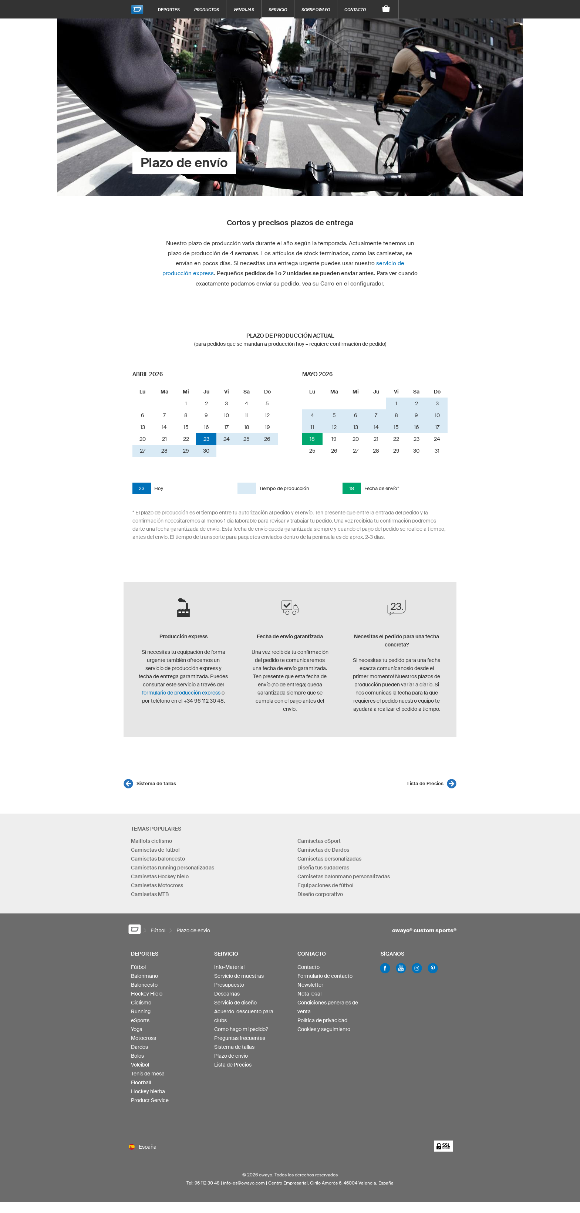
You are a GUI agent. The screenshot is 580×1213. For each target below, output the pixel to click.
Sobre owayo (315, 9)
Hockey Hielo (146, 994)
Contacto (355, 9)
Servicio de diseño (235, 1003)
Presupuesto (229, 985)
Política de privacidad (322, 1020)
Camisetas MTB (150, 894)
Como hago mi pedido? (241, 1029)
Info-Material (229, 967)
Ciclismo (141, 1003)
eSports (140, 1020)
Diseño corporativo (320, 894)
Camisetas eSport (319, 841)
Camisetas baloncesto (158, 859)
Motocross (143, 1038)
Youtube (401, 968)
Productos (206, 9)
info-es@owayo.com (244, 1182)
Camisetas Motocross (157, 885)
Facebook (385, 968)
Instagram (416, 968)
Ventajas (243, 9)
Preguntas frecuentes (239, 1038)
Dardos (139, 1047)
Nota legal (309, 994)
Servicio (278, 9)
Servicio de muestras (239, 976)
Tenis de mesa (148, 1074)
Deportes (169, 9)
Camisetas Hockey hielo (160, 876)
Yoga (136, 1029)
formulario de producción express (181, 693)
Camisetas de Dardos (323, 850)
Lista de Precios (425, 783)
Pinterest (432, 968)
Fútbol (138, 967)
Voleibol (140, 1065)
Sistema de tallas (156, 783)
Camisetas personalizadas (329, 859)
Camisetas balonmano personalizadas (343, 876)
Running (141, 1011)
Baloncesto (144, 985)
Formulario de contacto (325, 976)
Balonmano (144, 976)
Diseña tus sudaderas (323, 868)
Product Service (150, 1100)
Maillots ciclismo (151, 841)
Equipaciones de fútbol (325, 885)
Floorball (141, 1082)
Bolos (137, 1056)
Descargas (227, 994)
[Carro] (386, 9)
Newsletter (310, 985)
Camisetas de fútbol (155, 850)
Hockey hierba (148, 1091)
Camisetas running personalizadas (172, 868)
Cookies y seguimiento (323, 1029)
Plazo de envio (231, 1056)
